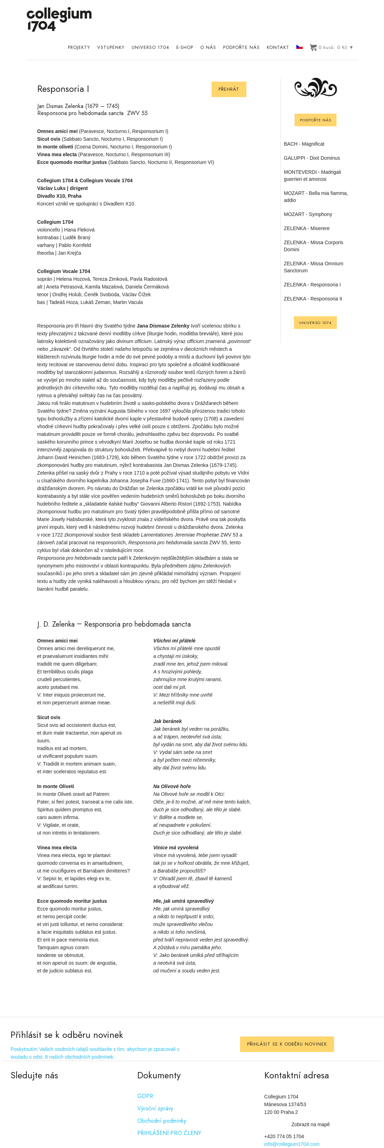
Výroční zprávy (155, 1108)
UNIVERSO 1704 (150, 47)
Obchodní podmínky (161, 1121)
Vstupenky (111, 47)
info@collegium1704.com (292, 1144)
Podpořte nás (241, 47)
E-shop (184, 47)
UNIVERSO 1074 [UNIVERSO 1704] (315, 322)
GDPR (145, 1096)
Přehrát (229, 89)
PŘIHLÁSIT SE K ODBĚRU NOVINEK (287, 1044)
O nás (208, 47)
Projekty (79, 47)
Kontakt (278, 47)
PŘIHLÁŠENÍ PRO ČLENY (169, 1133)
